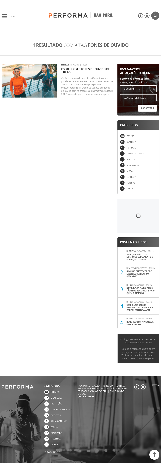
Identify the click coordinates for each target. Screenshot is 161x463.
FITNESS (130, 136)
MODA (130, 171)
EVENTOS (131, 159)
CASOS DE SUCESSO (136, 153)
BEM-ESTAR (132, 141)
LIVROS (130, 188)
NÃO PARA (131, 176)
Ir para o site (52, 452)
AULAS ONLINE (133, 165)
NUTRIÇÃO (131, 147)
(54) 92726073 (86, 396)
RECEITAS (131, 182)
